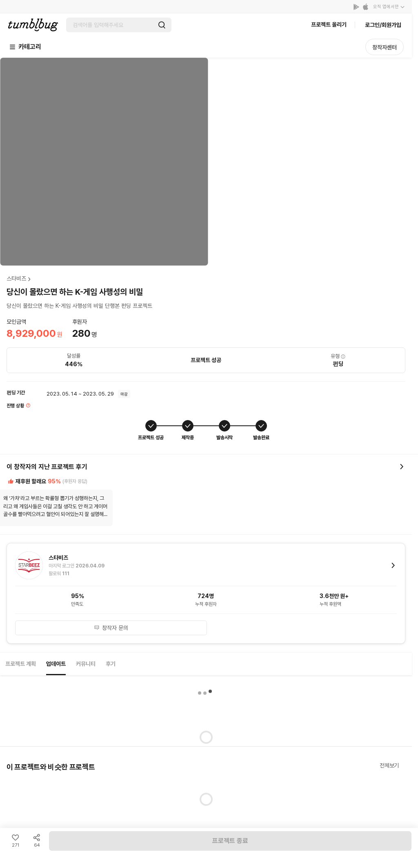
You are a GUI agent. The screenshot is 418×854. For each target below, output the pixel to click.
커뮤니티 (86, 664)
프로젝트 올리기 (329, 24)
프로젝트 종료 (230, 841)
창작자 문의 (111, 628)
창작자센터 (384, 47)
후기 (111, 664)
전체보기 (389, 765)
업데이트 (56, 664)
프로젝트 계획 (20, 664)
